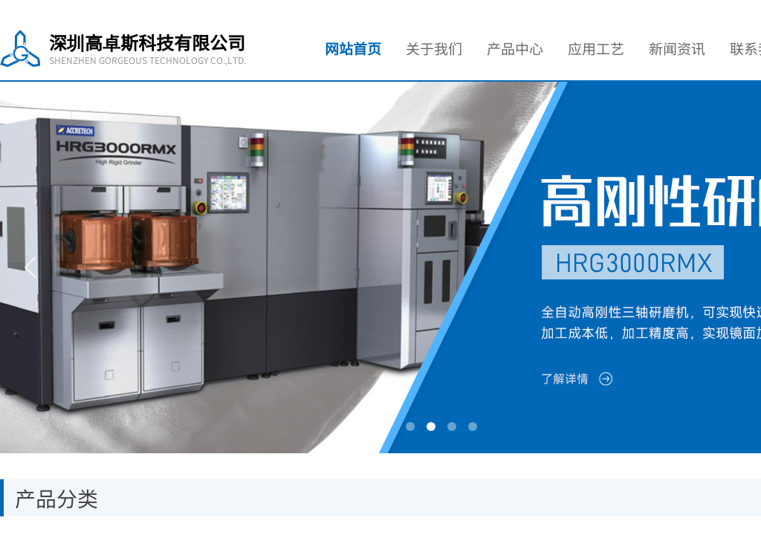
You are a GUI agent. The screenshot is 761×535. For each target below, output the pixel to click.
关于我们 (434, 48)
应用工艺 (596, 48)
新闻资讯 (677, 48)
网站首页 (353, 48)
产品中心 (515, 48)
